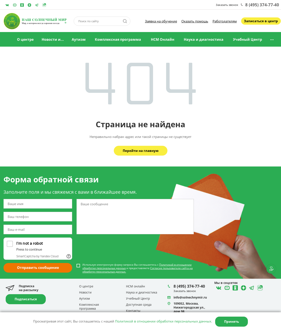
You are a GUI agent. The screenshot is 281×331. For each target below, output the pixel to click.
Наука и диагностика (203, 39)
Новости (85, 292)
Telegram (29, 5)
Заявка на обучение (161, 21)
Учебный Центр (247, 39)
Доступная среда (139, 304)
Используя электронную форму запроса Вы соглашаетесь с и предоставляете (137, 268)
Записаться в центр (261, 21)
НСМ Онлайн (162, 39)
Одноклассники (22, 5)
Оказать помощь (194, 21)
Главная (7, 39)
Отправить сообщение (38, 267)
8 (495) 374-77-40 (262, 5)
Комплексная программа (118, 39)
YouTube (14, 5)
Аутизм (79, 39)
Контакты (133, 311)
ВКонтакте (7, 5)
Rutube (44, 5)
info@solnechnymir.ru (190, 297)
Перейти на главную (140, 150)
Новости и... (53, 39)
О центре (25, 39)
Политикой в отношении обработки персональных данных (163, 321)
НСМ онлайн (135, 286)
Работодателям (225, 21)
